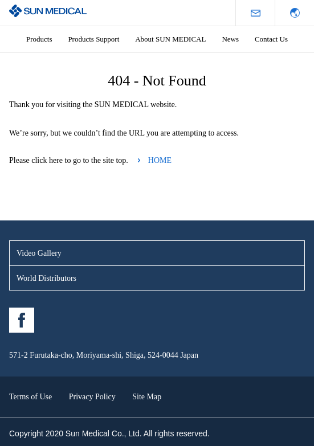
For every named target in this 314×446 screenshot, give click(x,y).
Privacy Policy (92, 396)
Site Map (146, 396)
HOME (160, 160)
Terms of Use (30, 396)
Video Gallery (39, 253)
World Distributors (46, 278)
